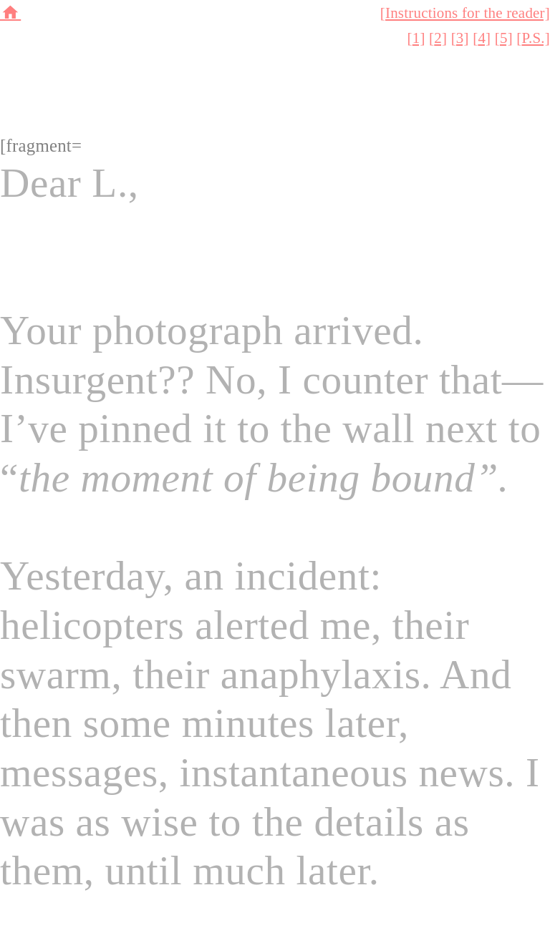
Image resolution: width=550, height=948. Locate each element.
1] (418, 38)
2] (440, 38)
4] (484, 38)
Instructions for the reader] (467, 12)
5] (506, 38)
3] (462, 38)
